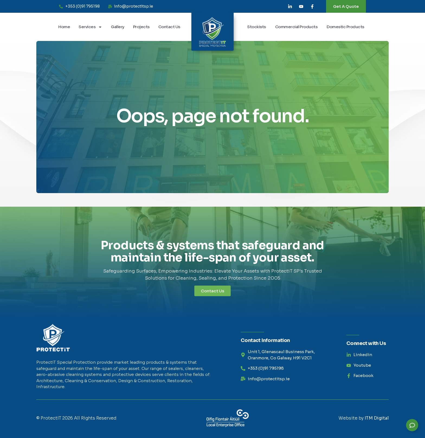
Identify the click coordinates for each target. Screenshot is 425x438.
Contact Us (169, 26)
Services (90, 27)
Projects (141, 26)
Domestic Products (345, 26)
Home (64, 26)
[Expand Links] (412, 425)
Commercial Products (296, 26)
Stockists (256, 26)
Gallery (117, 26)
